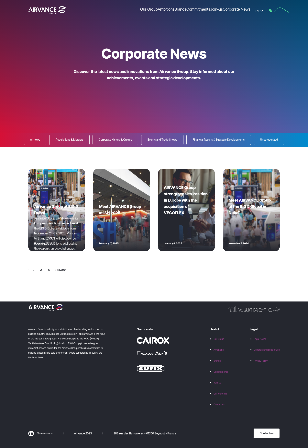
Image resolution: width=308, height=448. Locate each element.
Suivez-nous (40, 433)
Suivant (60, 270)
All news (35, 139)
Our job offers (220, 393)
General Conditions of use (267, 349)
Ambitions (219, 349)
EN (259, 10)
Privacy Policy (261, 360)
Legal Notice (260, 338)
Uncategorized (269, 139)
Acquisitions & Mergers (69, 139)
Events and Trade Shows (162, 139)
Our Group (219, 338)
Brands (217, 360)
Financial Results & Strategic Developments (219, 139)
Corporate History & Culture (115, 139)
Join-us (217, 382)
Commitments (221, 371)
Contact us (219, 404)
